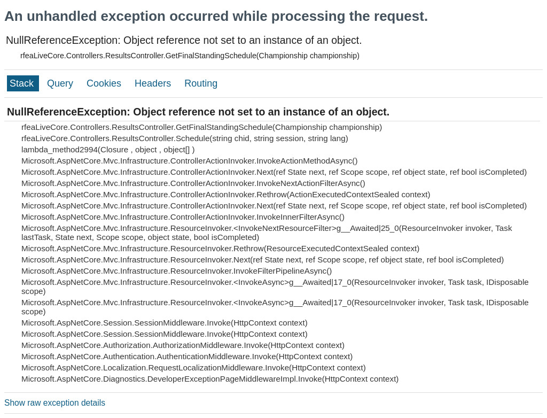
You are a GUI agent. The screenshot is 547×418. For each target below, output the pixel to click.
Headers (154, 83)
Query (61, 83)
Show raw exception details (54, 402)
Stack (23, 83)
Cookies (105, 83)
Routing (200, 83)
